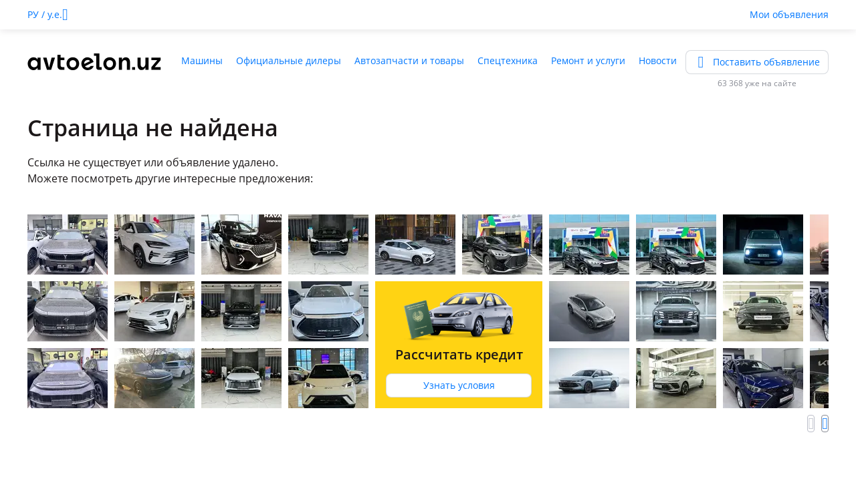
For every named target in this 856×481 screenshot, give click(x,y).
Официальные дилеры (288, 60)
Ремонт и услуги (588, 60)
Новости (658, 60)
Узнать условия (459, 385)
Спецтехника (507, 60)
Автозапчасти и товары (409, 60)
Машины (202, 60)
